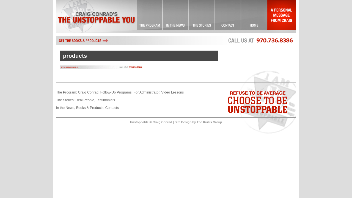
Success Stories (202, 16)
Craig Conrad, (89, 92)
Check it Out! (176, 16)
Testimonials (105, 100)
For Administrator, (146, 92)
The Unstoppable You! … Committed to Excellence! (150, 16)
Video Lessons (172, 92)
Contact (228, 16)
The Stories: (65, 100)
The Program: (66, 92)
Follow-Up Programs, (116, 92)
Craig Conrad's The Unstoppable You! (96, 16)
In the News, (65, 108)
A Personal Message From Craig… (281, 16)
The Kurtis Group (209, 122)
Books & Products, (90, 108)
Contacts (112, 108)
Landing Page (254, 16)
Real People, (85, 100)
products (75, 56)
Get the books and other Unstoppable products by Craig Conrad (83, 40)
